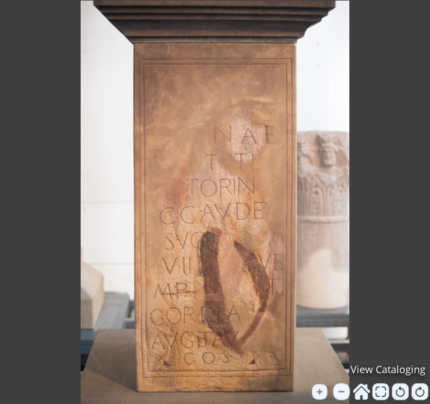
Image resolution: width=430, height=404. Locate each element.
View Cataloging (388, 369)
